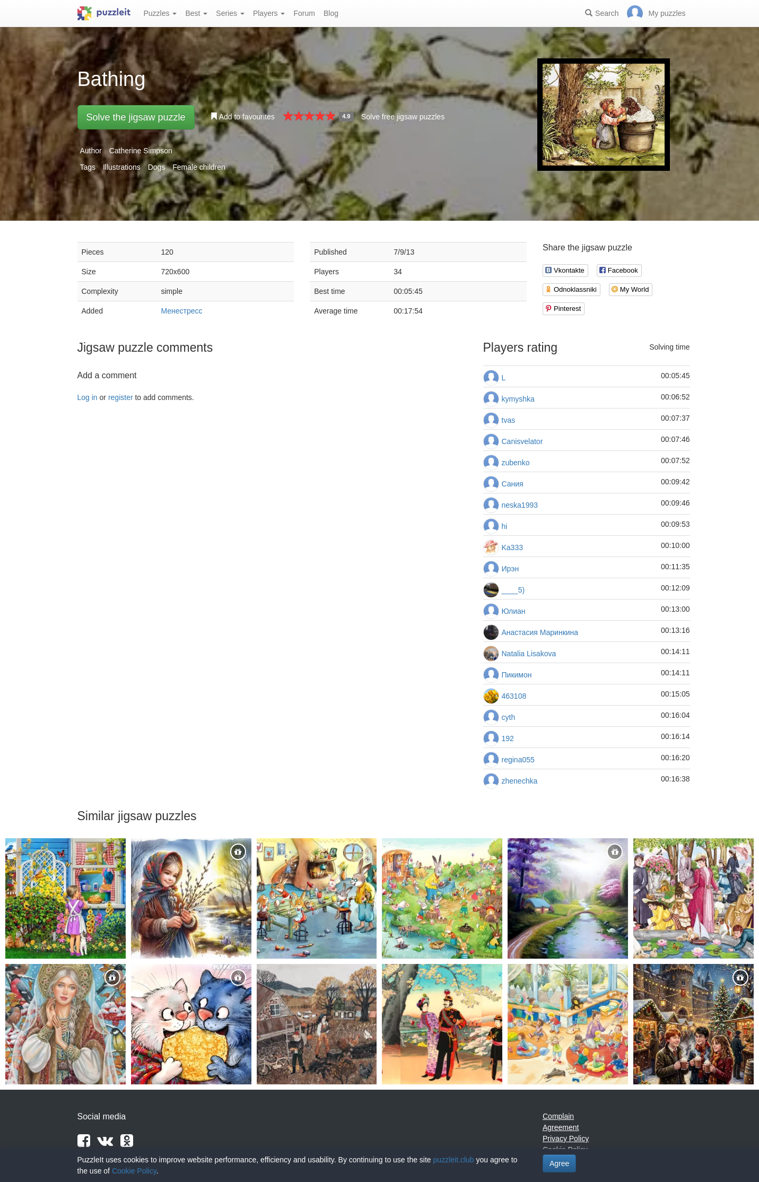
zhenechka (520, 781)
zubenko (516, 462)
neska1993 (520, 505)
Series (230, 13)
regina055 (518, 759)
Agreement (561, 1127)
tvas (509, 420)
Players (269, 13)
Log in (87, 397)
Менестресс (182, 311)
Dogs (156, 167)
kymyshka (518, 399)
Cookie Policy (134, 1171)
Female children (198, 167)
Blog (331, 13)
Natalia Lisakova (529, 653)
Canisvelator (522, 441)
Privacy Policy (566, 1138)
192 (508, 738)
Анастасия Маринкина (540, 632)
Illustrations (122, 167)
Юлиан (514, 611)
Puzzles (160, 13)
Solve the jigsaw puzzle (136, 117)
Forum (304, 13)
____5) (513, 590)
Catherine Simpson (140, 150)
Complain (558, 1116)
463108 (514, 696)
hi (505, 526)
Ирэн (510, 568)
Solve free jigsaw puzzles (402, 116)
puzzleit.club (453, 1159)
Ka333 (512, 547)
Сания (513, 484)
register (120, 397)
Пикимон (517, 675)
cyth (509, 717)
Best (196, 13)
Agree (559, 1163)
